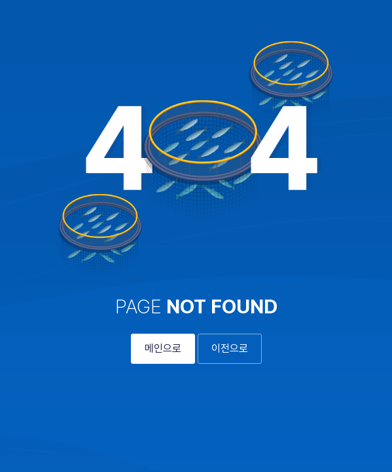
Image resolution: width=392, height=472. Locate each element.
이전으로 (229, 348)
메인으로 (163, 348)
